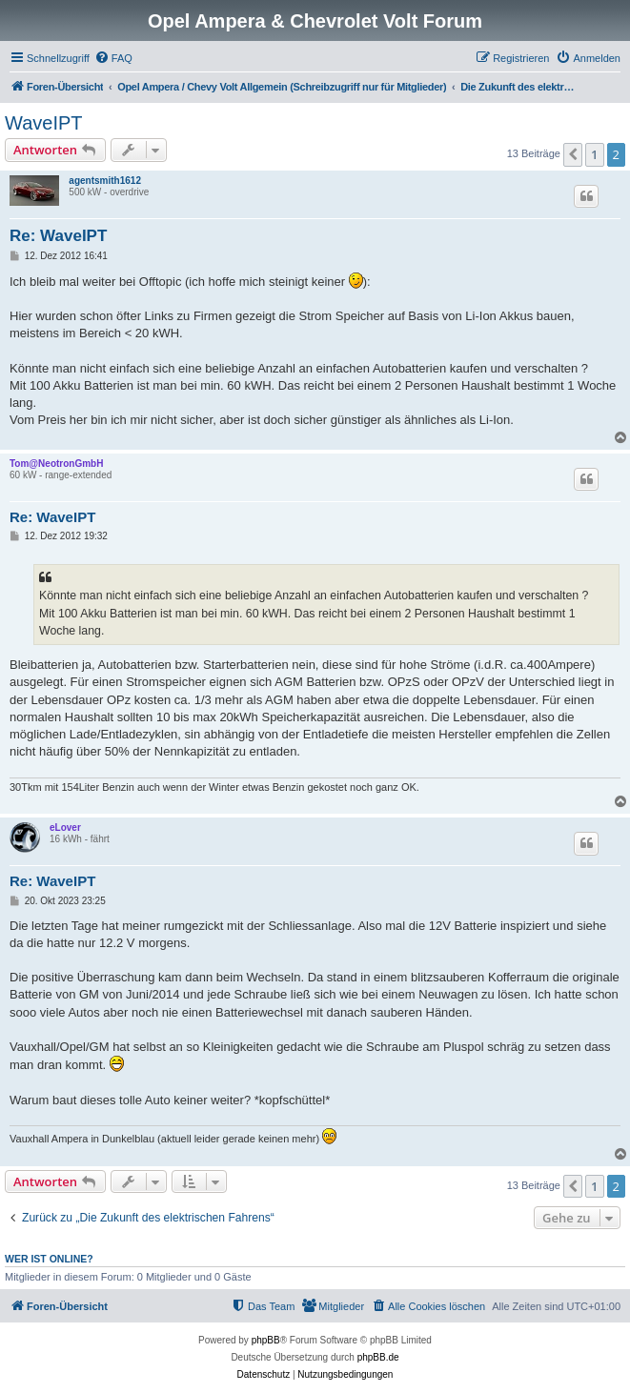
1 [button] (594, 154)
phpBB (266, 1340)
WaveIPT (44, 122)
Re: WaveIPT (58, 236)
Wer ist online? (49, 1258)
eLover (65, 827)
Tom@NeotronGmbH (56, 463)
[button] (572, 154)
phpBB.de (378, 1357)
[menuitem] (113, 58)
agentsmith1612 (105, 180)
